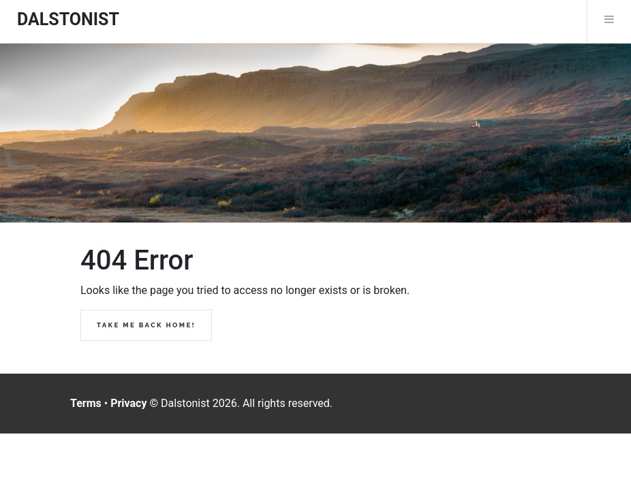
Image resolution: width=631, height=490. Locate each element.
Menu (609, 19)
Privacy (128, 403)
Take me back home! (146, 325)
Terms (86, 403)
